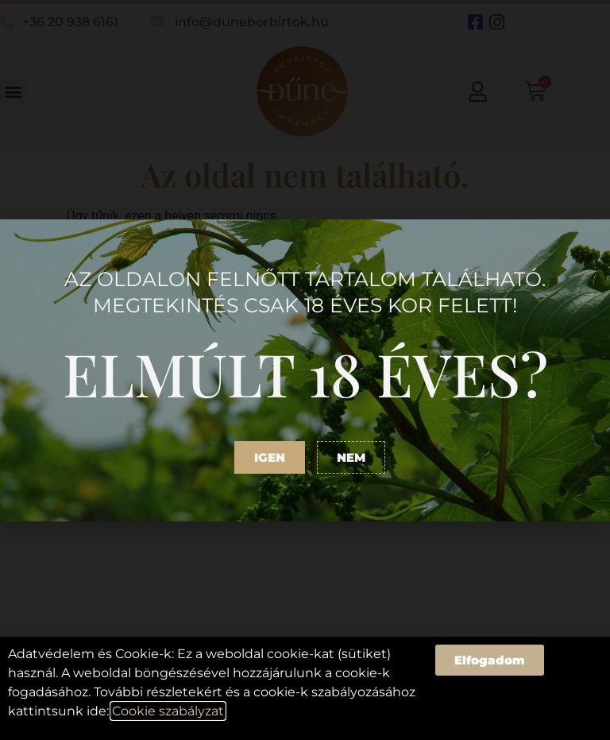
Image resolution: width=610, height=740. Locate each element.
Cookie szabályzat (168, 711)
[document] (305, 370)
